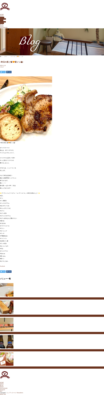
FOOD (1, 20)
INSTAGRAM (3, 27)
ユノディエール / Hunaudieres (15, 392)
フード (1, 298)
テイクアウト (3, 367)
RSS (1, 391)
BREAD (2, 17)
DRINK (2, 23)
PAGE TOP (3, 394)
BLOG (1, 24)
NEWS (2, 26)
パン (1, 333)
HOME (2, 14)
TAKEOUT (3, 21)
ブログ (2, 67)
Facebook (2, 266)
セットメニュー (4, 315)
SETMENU (3, 19)
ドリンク (2, 350)
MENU (2, 16)
